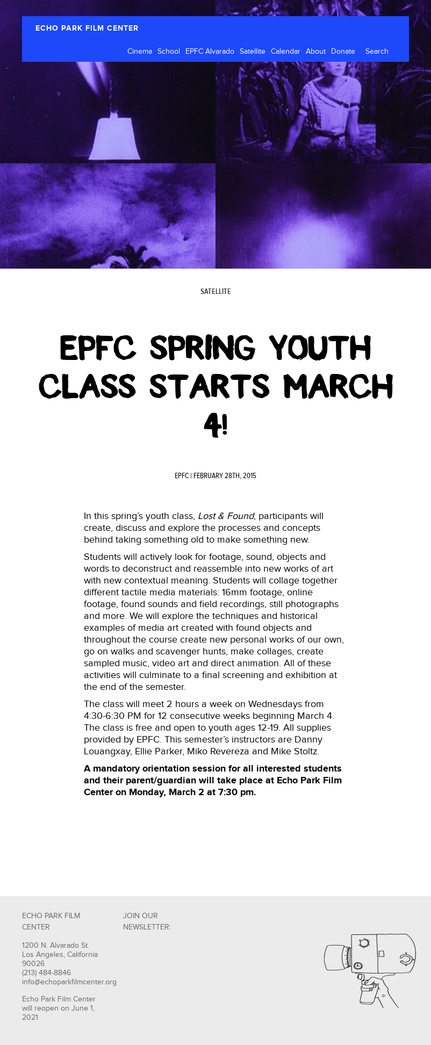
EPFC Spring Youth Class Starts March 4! (216, 387)
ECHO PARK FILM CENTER (87, 28)
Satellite (252, 51)
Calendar (285, 51)
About (316, 51)
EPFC (182, 476)
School (168, 51)
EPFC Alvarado (209, 51)
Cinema (139, 51)
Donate (343, 51)
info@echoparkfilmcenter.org (69, 982)
